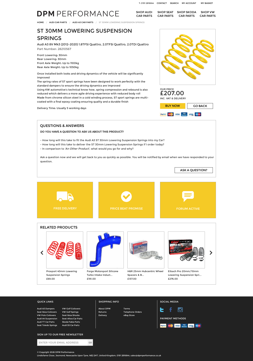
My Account (189, 3)
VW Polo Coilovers (46, 315)
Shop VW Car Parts (208, 14)
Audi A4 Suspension (47, 318)
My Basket (207, 3)
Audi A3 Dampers (46, 308)
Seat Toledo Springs (47, 325)
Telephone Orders (133, 312)
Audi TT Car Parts (46, 322)
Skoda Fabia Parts (71, 322)
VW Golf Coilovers (71, 308)
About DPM (104, 308)
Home (40, 22)
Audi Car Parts (58, 22)
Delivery (102, 315)
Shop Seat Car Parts (165, 14)
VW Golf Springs (70, 312)
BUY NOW (172, 106)
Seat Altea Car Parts (72, 318)
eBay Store (129, 315)
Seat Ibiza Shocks (71, 315)
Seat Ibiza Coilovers (47, 312)
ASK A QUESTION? (193, 170)
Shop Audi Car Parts (144, 14)
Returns (102, 312)
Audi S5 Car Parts (70, 325)
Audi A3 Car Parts (82, 22)
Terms (127, 308)
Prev (43, 254)
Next (213, 254)
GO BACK (200, 106)
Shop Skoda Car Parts (186, 14)
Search (174, 3)
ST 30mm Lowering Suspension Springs (122, 22)
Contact (162, 3)
